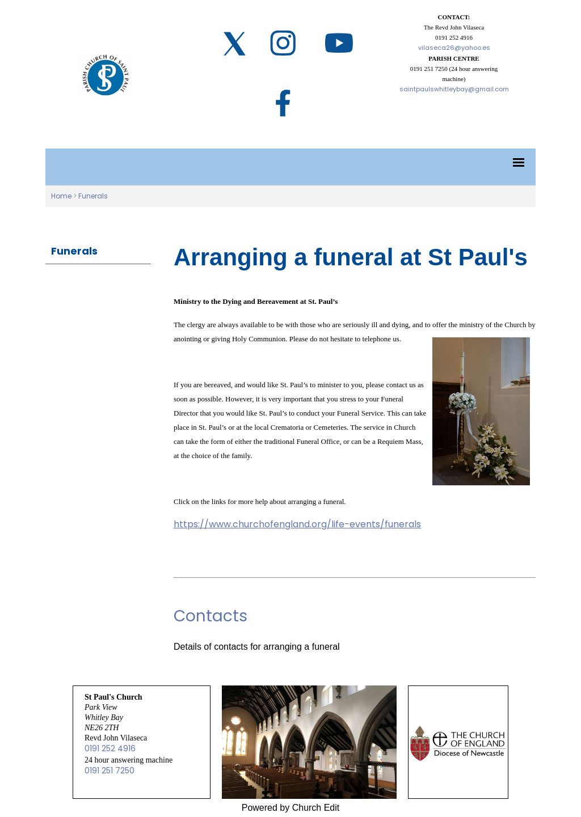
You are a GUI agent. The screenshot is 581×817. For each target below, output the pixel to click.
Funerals (93, 196)
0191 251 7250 (109, 770)
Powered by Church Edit (291, 807)
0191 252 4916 (110, 748)
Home (61, 196)
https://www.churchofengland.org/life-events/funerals (297, 524)
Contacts (210, 616)
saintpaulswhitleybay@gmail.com (454, 89)
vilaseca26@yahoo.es (454, 47)
